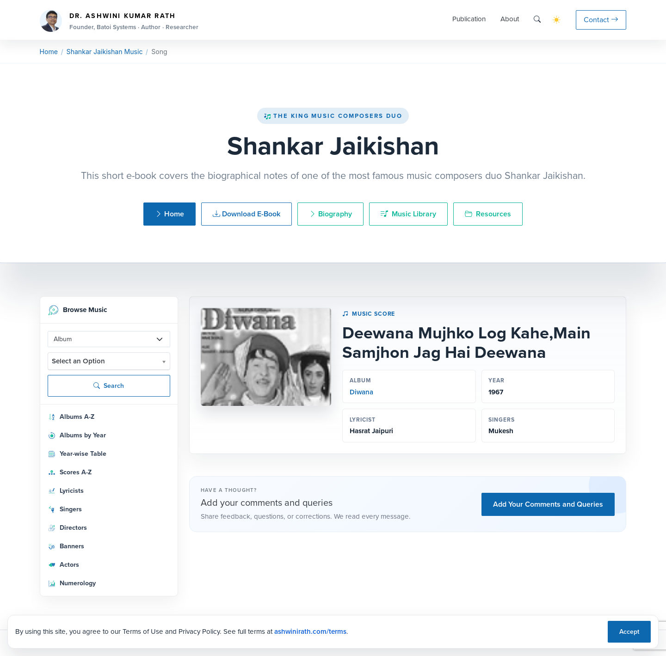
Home (49, 51)
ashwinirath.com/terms (310, 631)
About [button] (509, 19)
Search (108, 386)
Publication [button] (469, 19)
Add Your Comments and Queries (548, 504)
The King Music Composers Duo (333, 115)
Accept (629, 632)
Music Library (408, 213)
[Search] (537, 19)
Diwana (361, 392)
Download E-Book (246, 213)
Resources (488, 213)
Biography (330, 213)
